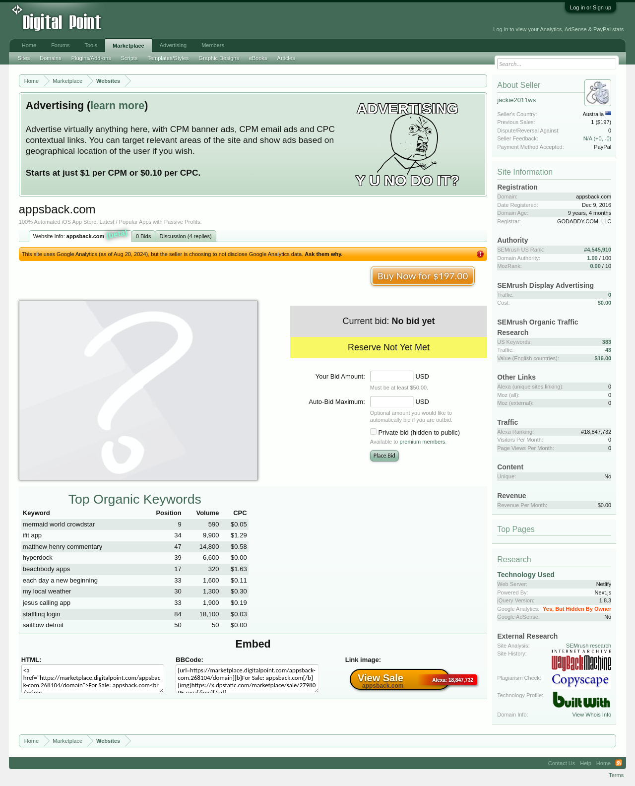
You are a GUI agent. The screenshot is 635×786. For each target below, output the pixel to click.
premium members (422, 442)
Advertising (173, 45)
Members (212, 45)
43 (608, 350)
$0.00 (605, 303)
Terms (616, 775)
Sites (24, 58)
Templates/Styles (168, 58)
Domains (50, 58)
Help (585, 763)
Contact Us (561, 763)
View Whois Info (592, 715)
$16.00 (603, 358)
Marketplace (128, 46)
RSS (619, 763)
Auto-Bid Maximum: (337, 401)
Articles (286, 58)
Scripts (129, 58)
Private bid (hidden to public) (419, 432)
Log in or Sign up (590, 7)
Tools (90, 45)
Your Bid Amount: (340, 376)
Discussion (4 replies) (185, 236)
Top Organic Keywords (134, 499)
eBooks (258, 58)
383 (606, 342)
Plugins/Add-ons (91, 58)
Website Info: (80, 235)
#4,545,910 (597, 250)
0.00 (595, 266)
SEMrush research (588, 646)
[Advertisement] (224, 21)
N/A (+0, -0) (597, 138)
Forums (60, 45)
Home (29, 45)
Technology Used (526, 575)
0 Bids (143, 236)
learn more (117, 106)
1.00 (592, 258)
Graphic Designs (219, 58)
